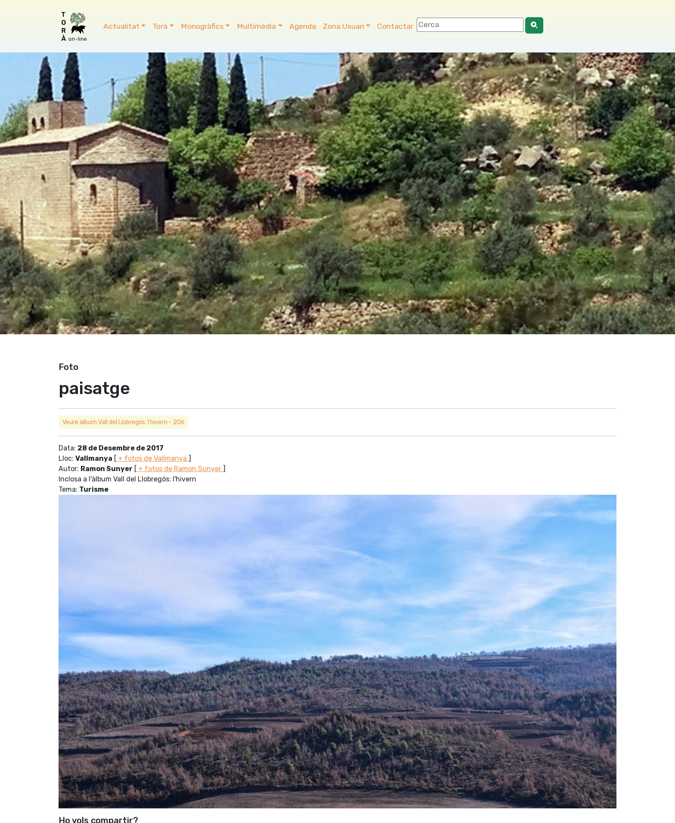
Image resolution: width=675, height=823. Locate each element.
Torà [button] (159, 26)
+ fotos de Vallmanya (152, 458)
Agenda (302, 26)
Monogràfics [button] (202, 26)
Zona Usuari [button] (343, 26)
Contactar (395, 26)
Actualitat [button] (121, 26)
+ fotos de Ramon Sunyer (179, 469)
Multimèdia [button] (256, 26)
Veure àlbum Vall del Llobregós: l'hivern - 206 (123, 422)
